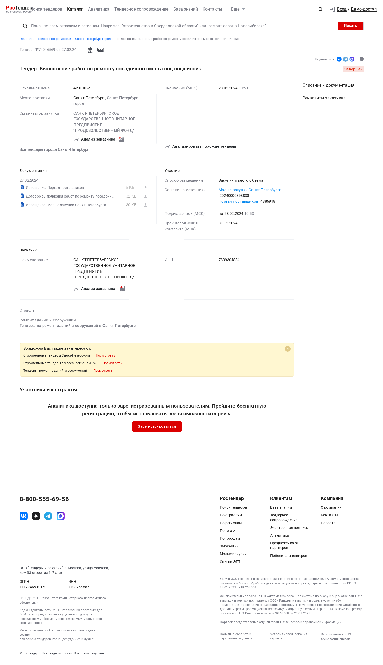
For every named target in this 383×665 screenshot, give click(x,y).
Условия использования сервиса (288, 640)
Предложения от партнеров (284, 549)
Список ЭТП (230, 565)
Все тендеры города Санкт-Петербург (54, 153)
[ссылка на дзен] (36, 519)
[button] (320, 9)
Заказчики (229, 550)
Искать (350, 29)
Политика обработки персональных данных (237, 640)
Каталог (75, 9)
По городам (230, 542)
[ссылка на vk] (24, 519)
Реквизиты (324, 101)
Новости (328, 526)
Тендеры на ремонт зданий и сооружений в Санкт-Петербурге (78, 329)
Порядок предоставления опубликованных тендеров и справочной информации (280, 625)
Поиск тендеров (46, 9)
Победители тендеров (288, 559)
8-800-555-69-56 (44, 502)
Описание (328, 88)
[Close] (288, 352)
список (345, 642)
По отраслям (231, 519)
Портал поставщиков (238, 205)
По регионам (231, 526)
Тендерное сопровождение (141, 9)
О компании (331, 511)
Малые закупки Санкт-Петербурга (250, 193)
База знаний (185, 9)
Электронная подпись (289, 531)
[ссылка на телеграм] (48, 519)
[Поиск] (25, 29)
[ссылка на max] (61, 519)
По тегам (227, 534)
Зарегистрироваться (157, 429)
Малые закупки (233, 557)
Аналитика (98, 9)
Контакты (212, 9)
